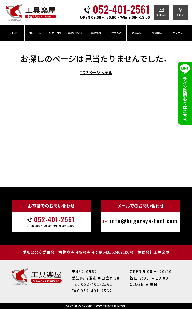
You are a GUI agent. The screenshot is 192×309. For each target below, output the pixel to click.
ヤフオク (178, 33)
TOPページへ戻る (96, 72)
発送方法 (137, 33)
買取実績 (96, 33)
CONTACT (161, 12)
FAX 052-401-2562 (92, 290)
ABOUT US (35, 33)
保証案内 (157, 33)
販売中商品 (55, 33)
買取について (75, 33)
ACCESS (180, 12)
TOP (14, 33)
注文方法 (117, 33)
